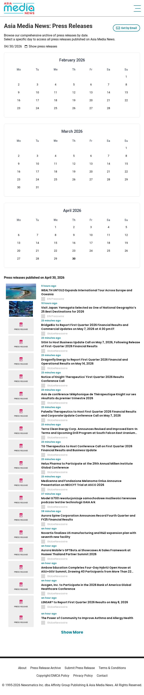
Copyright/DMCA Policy (52, 675)
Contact (102, 675)
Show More (72, 632)
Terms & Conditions (112, 668)
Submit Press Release (80, 668)
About (22, 668)
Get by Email (126, 28)
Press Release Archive (45, 668)
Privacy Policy (83, 675)
